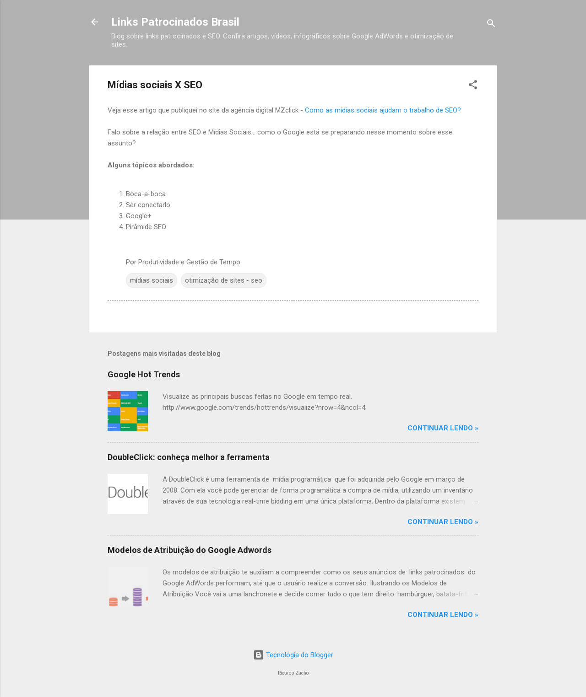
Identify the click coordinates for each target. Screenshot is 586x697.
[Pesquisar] (491, 25)
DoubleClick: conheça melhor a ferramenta (189, 457)
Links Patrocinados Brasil (175, 22)
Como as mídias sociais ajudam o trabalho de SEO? (383, 110)
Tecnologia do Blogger (293, 655)
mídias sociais (151, 280)
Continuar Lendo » (442, 428)
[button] (472, 86)
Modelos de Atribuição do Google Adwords (189, 550)
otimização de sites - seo (223, 280)
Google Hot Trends (144, 374)
